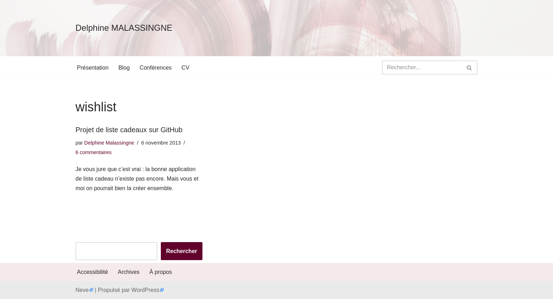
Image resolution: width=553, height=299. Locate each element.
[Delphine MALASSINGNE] (123, 28)
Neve (82, 290)
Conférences (156, 68)
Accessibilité (92, 272)
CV (185, 68)
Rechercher (181, 251)
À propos (160, 272)
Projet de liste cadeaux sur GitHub (129, 130)
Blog (124, 68)
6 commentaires (93, 152)
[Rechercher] (422, 67)
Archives (128, 272)
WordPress (145, 290)
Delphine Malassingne (109, 143)
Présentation (93, 68)
